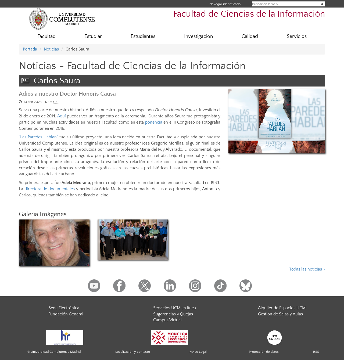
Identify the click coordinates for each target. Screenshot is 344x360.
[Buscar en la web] (322, 3)
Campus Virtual (167, 320)
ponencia (153, 122)
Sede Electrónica (63, 307)
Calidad (250, 36)
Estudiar (93, 36)
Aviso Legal (198, 352)
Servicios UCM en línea (174, 307)
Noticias (51, 49)
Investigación (198, 36)
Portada (30, 49)
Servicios (297, 36)
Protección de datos (264, 352)
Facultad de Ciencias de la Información (249, 14)
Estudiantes (143, 36)
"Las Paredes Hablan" (39, 137)
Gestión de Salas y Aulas (280, 314)
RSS (316, 352)
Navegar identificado (225, 4)
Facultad (46, 36)
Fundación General (65, 314)
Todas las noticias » (307, 269)
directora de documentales (49, 188)
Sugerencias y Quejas (173, 314)
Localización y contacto (132, 352)
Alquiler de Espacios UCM (282, 307)
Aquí (61, 116)
